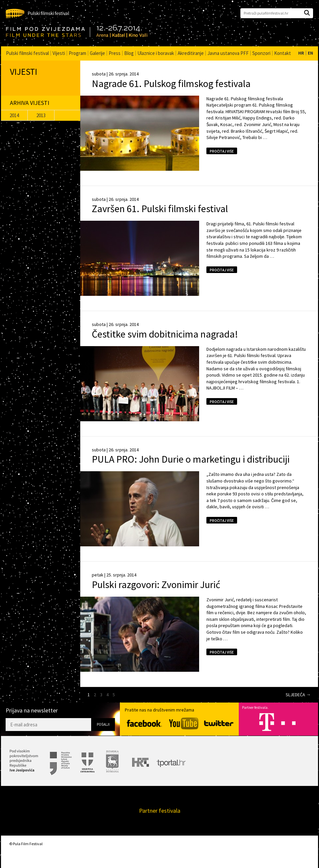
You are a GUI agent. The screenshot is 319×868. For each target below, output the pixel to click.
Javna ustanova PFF (228, 53)
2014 (14, 115)
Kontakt (282, 53)
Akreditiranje (191, 53)
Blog (129, 53)
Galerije (97, 53)
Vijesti (59, 53)
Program (77, 53)
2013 (41, 115)
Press (115, 53)
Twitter (219, 723)
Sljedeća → (298, 694)
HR (301, 53)
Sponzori (261, 53)
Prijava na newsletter (32, 710)
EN (310, 53)
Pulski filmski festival (27, 53)
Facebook (144, 723)
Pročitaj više (222, 151)
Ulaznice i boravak (155, 53)
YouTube (184, 723)
